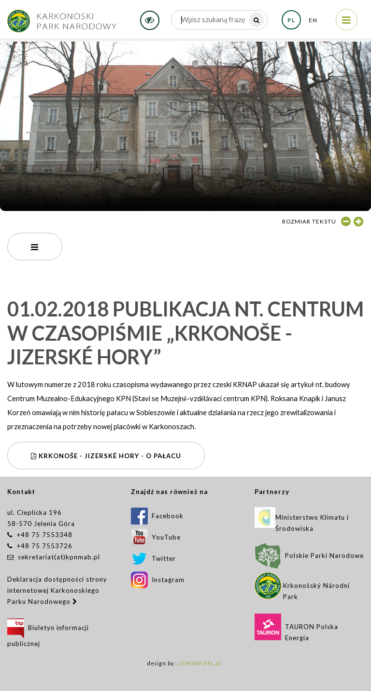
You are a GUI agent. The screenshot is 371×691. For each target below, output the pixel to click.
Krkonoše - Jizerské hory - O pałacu (106, 456)
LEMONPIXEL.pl (200, 663)
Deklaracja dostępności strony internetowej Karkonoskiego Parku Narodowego (57, 590)
